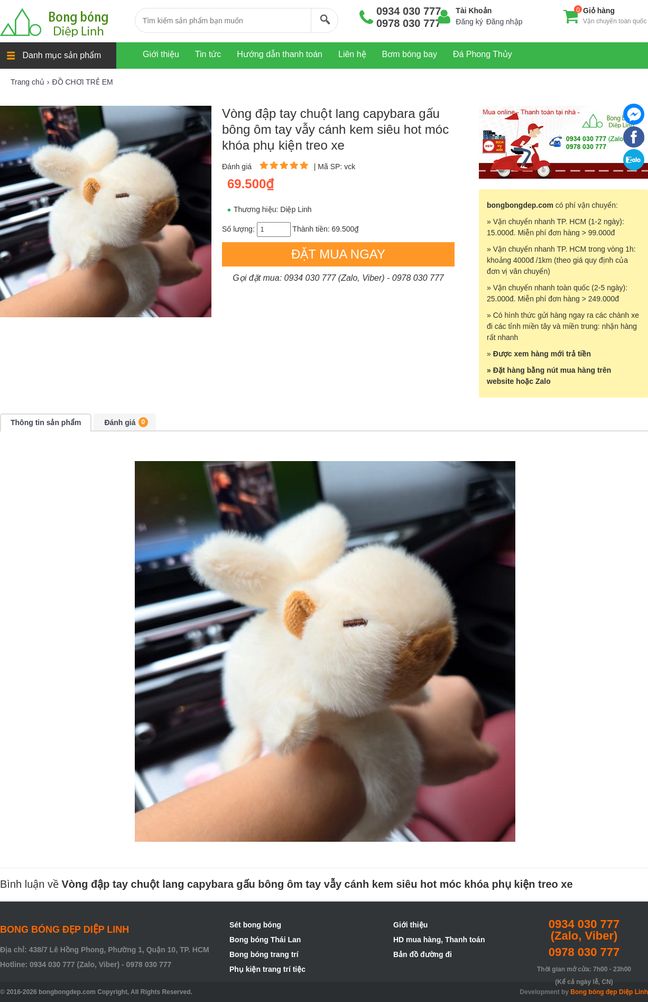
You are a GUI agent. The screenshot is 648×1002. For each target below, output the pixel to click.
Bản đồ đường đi (422, 954)
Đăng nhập (504, 21)
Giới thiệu (410, 925)
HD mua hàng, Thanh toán (439, 939)
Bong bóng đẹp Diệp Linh (609, 992)
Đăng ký (469, 21)
